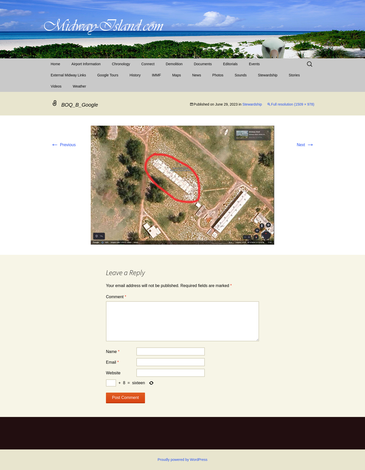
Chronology (121, 64)
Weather (79, 86)
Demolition (174, 64)
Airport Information (86, 64)
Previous (63, 145)
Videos (56, 86)
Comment (116, 297)
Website (113, 373)
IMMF (156, 75)
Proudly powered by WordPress (183, 460)
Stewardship (268, 75)
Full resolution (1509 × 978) (292, 104)
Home (55, 64)
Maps (176, 75)
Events (254, 64)
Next (305, 145)
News (196, 75)
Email (112, 362)
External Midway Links (68, 75)
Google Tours (107, 75)
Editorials (230, 64)
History (135, 75)
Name (112, 351)
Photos (218, 75)
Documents (203, 64)
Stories (294, 75)
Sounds (241, 75)
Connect (148, 64)
